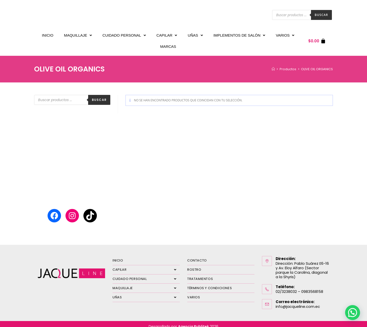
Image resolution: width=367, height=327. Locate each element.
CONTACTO (197, 255)
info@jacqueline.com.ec (298, 301)
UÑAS (195, 34)
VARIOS (285, 34)
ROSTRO (194, 264)
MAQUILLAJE (78, 34)
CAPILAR (166, 34)
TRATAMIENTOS (200, 273)
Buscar (321, 15)
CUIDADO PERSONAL (124, 34)
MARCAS (168, 43)
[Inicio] (273, 64)
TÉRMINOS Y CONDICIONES (209, 283)
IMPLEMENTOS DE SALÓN (239, 34)
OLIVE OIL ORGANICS (317, 64)
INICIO (47, 34)
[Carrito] (317, 38)
